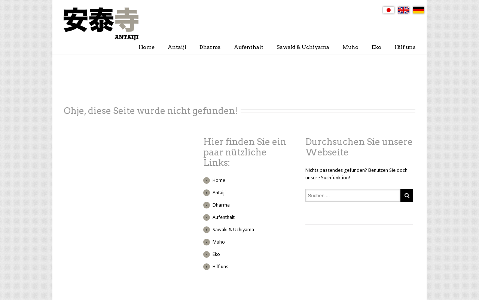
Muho (350, 47)
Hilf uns (404, 47)
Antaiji (177, 47)
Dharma (210, 47)
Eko (376, 47)
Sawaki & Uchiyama (303, 47)
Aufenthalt (248, 47)
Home (146, 47)
